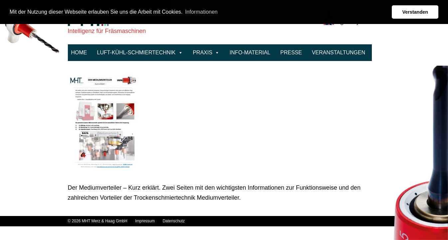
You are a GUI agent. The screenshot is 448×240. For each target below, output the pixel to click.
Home (79, 52)
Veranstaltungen (338, 52)
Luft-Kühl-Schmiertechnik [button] (140, 52)
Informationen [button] (201, 12)
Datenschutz (174, 221)
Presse (291, 52)
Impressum (145, 221)
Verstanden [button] (415, 12)
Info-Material (249, 52)
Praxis (206, 52)
